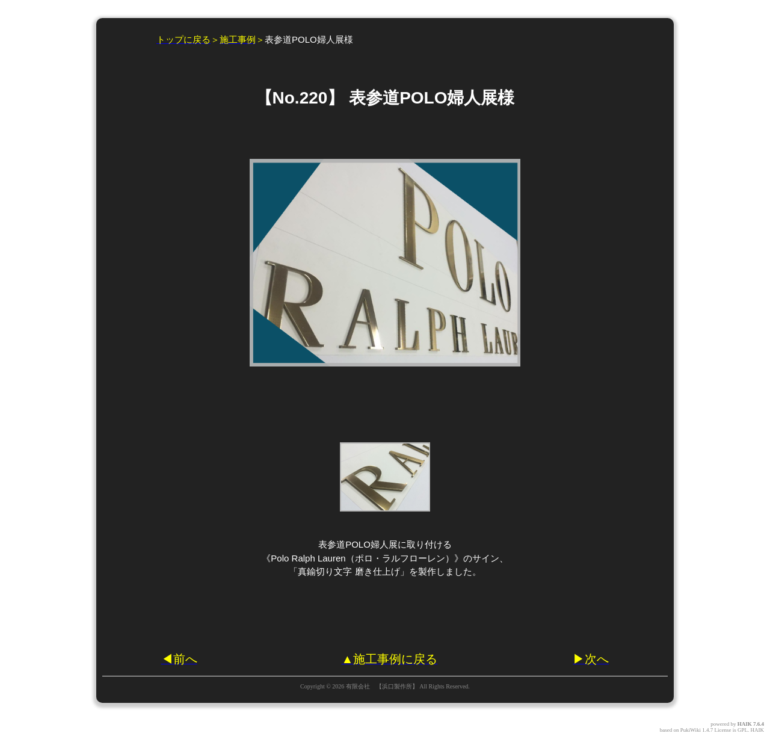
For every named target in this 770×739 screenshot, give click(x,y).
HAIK (745, 724)
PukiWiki (690, 730)
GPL (743, 730)
